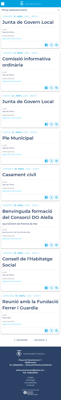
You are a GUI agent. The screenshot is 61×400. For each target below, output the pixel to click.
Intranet (30, 385)
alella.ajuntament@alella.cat (29, 370)
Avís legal (30, 380)
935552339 (17, 365)
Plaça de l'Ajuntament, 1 (30, 360)
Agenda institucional (11, 39)
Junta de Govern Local (28, 22)
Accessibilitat (31, 383)
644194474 (47, 365)
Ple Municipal (17, 138)
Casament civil (19, 174)
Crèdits (30, 377)
